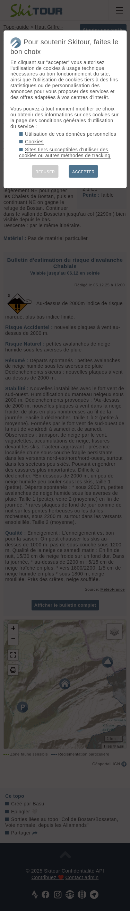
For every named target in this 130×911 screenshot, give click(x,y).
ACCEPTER (83, 172)
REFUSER (45, 172)
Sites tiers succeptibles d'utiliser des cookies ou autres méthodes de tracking (64, 152)
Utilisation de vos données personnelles (70, 134)
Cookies (34, 141)
